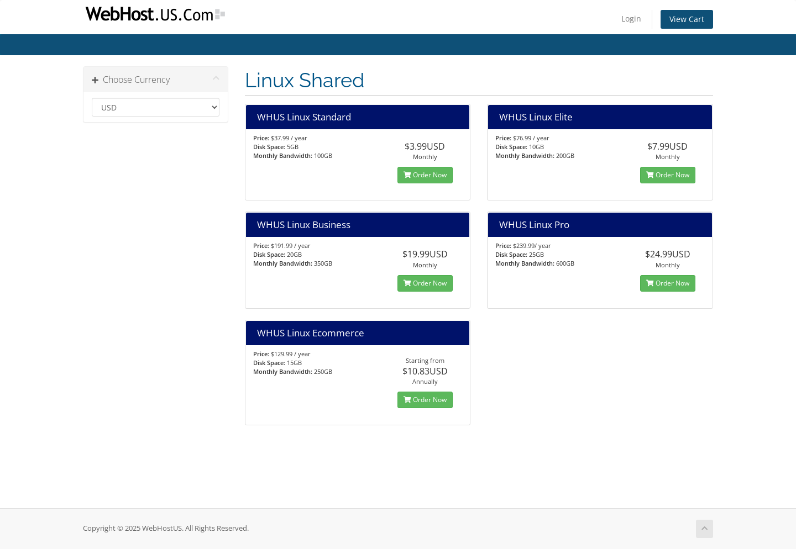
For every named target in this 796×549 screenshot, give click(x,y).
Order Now (425, 175)
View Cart (686, 19)
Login (631, 18)
